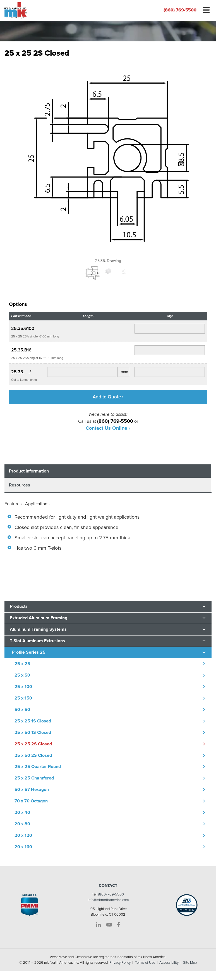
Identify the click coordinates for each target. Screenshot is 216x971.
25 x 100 (23, 686)
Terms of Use (145, 962)
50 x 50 (22, 709)
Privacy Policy (120, 962)
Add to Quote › (108, 397)
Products (19, 606)
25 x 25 (22, 664)
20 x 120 (23, 835)
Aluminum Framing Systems (38, 629)
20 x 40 (22, 812)
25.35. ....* (21, 372)
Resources (19, 485)
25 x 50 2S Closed (33, 755)
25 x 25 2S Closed (33, 744)
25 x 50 (22, 675)
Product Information (29, 471)
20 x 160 (23, 847)
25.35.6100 (22, 328)
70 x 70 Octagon (31, 801)
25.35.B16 (21, 350)
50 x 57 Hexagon (32, 789)
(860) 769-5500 (180, 10)
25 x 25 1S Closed (33, 721)
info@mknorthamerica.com (108, 900)
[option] (108, 162)
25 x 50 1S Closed (33, 732)
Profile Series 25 (28, 652)
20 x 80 (22, 824)
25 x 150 (23, 698)
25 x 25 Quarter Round (38, 766)
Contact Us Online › (108, 428)
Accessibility (169, 962)
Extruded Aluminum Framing (38, 618)
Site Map (190, 962)
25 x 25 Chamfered (34, 778)
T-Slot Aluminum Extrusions (37, 641)
